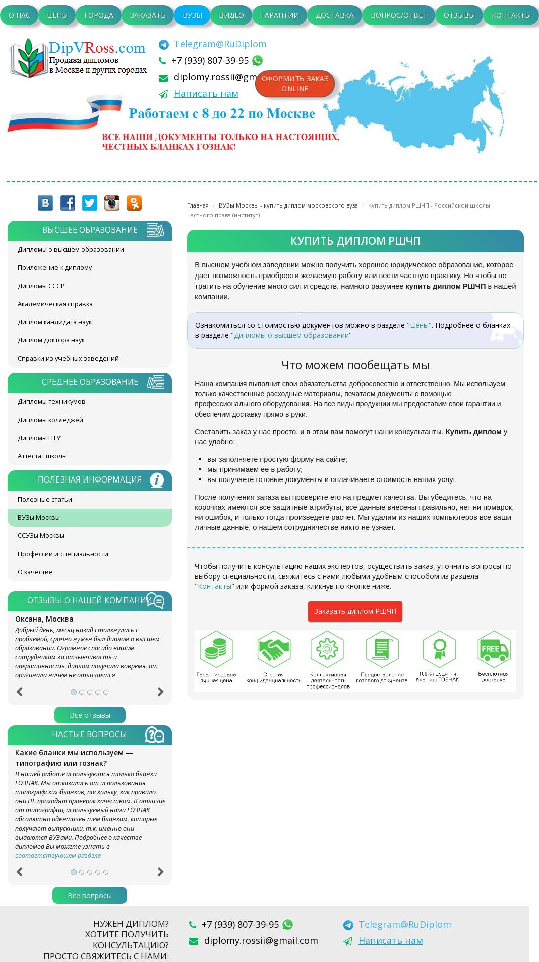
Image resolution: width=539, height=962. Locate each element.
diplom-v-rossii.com (81, 58)
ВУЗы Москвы (39, 517)
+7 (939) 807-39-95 (211, 60)
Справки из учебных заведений (68, 358)
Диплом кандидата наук (55, 322)
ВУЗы (192, 15)
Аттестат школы (42, 456)
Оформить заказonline (295, 84)
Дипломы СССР (41, 286)
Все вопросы (90, 895)
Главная (198, 205)
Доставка (335, 15)
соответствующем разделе (58, 855)
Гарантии (280, 15)
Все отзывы (90, 715)
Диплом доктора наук (51, 340)
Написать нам (206, 93)
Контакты (511, 15)
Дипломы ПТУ (39, 438)
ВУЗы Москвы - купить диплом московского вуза (288, 205)
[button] (19, 695)
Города (98, 15)
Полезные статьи (45, 499)
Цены (57, 15)
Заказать (148, 15)
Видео (231, 15)
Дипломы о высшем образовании (71, 249)
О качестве (35, 572)
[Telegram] (213, 44)
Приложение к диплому (55, 267)
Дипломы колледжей (50, 420)
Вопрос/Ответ (399, 15)
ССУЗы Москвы (41, 535)
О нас (19, 15)
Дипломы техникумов (52, 401)
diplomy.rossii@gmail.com (231, 77)
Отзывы (459, 15)
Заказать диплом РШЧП (355, 611)
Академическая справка (55, 304)
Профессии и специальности (63, 553)
